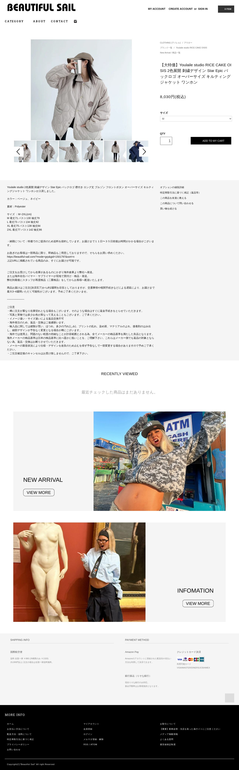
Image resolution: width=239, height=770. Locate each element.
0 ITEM (225, 8)
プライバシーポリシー (18, 744)
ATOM (94, 744)
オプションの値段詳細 (172, 187)
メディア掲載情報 (169, 734)
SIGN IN (203, 8)
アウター (188, 43)
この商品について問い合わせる (177, 203)
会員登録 (88, 729)
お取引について (168, 724)
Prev (19, 152)
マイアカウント (91, 724)
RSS (86, 744)
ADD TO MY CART (211, 140)
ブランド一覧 (166, 48)
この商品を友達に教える (173, 198)
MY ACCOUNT (156, 8)
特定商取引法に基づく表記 (20, 739)
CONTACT (59, 21)
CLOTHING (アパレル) (170, 43)
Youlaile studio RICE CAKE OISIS (191, 48)
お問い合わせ (13, 749)
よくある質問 (167, 739)
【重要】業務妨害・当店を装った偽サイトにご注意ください (190, 729)
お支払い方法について (18, 729)
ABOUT (39, 21)
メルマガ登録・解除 (94, 739)
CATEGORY (16, 21)
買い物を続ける (168, 208)
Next (144, 152)
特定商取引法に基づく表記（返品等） (180, 192)
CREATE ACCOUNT (181, 8)
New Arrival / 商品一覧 (170, 53)
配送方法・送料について (19, 734)
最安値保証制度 (168, 744)
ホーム (10, 724)
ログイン (88, 734)
